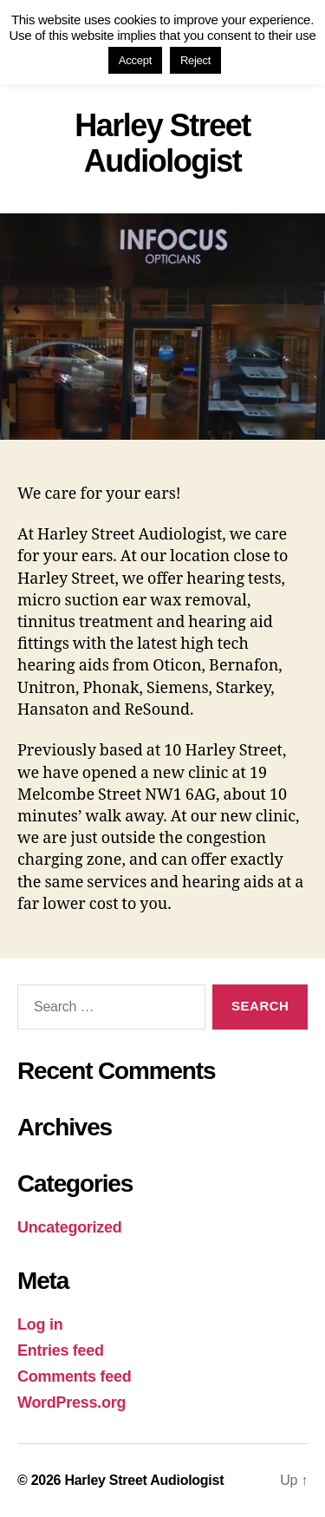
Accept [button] (135, 60)
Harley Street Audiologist (144, 1480)
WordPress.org (71, 1402)
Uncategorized (69, 1227)
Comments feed (74, 1376)
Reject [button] (195, 60)
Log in (39, 1324)
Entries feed (60, 1350)
